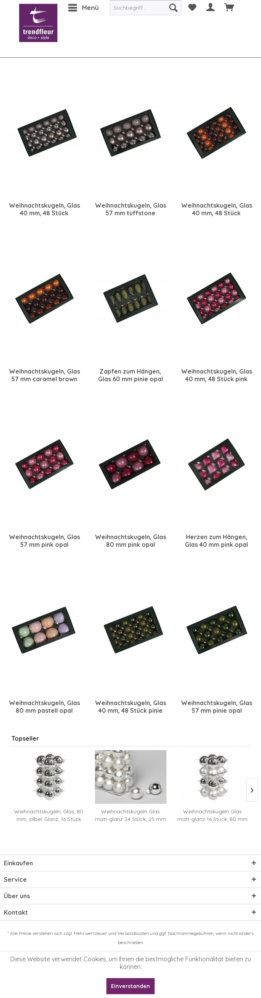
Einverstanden (130, 986)
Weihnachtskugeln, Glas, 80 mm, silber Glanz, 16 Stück (48, 815)
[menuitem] (83, 7)
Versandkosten (133, 933)
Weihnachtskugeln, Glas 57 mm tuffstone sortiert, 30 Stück (130, 209)
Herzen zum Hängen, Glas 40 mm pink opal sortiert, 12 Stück (216, 540)
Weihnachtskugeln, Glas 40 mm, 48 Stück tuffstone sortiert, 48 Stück (44, 209)
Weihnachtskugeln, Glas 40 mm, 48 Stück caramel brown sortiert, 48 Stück (216, 209)
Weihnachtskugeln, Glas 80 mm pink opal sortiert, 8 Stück (130, 540)
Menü (83, 6)
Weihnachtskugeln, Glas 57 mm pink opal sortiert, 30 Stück (44, 540)
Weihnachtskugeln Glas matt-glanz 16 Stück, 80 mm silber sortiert (212, 815)
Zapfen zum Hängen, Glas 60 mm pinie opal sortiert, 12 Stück (130, 375)
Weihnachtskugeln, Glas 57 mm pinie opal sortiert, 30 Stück (216, 706)
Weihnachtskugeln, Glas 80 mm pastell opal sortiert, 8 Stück (44, 706)
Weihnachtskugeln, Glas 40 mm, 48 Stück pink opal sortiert (216, 375)
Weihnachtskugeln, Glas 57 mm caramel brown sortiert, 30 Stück (44, 375)
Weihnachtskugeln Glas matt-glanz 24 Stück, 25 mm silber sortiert (130, 815)
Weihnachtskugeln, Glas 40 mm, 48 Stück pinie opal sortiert (130, 706)
